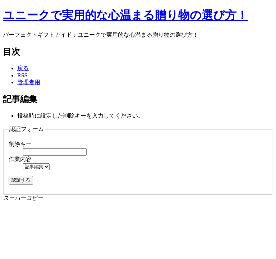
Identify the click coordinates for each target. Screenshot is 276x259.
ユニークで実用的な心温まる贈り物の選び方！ (125, 15)
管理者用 (28, 82)
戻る (23, 68)
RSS (22, 75)
